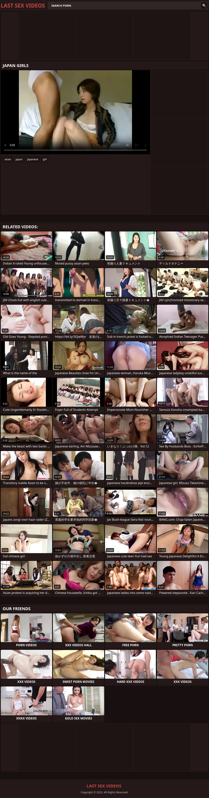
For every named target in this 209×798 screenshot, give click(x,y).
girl (45, 159)
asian (8, 159)
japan (19, 159)
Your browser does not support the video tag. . (75, 112)
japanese (32, 159)
